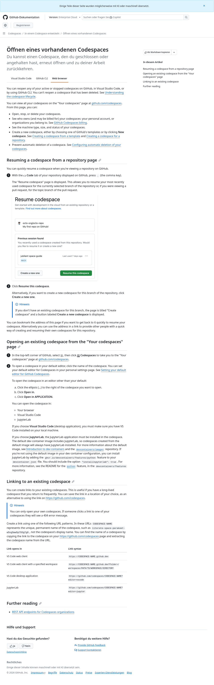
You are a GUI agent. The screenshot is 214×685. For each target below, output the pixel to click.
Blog (129, 672)
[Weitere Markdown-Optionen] (174, 52)
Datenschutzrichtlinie (17, 651)
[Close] (204, 5)
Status (79, 672)
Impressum (37, 672)
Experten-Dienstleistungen (109, 672)
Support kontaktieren (87, 649)
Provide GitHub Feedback (89, 645)
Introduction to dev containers (45, 449)
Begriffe (52, 672)
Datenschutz (66, 672)
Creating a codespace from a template (56, 136)
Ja (12, 645)
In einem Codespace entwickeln (42, 33)
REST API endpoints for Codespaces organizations (43, 612)
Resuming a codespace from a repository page (54, 160)
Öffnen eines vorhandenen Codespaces (84, 33)
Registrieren (23, 25)
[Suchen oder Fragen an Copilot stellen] (135, 17)
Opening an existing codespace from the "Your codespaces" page (65, 344)
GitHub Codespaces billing (70, 122)
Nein (26, 645)
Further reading (24, 603)
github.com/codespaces (107, 103)
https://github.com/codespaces (65, 498)
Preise (88, 672)
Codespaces (14, 33)
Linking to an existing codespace (40, 481)
